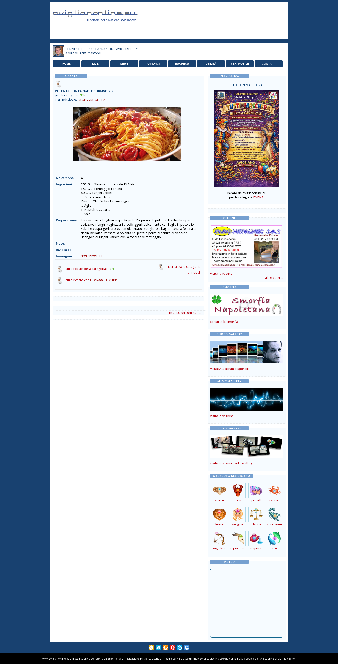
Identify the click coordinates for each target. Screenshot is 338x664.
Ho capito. (289, 659)
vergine (238, 522)
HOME (66, 63)
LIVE (95, 63)
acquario (256, 546)
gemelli (256, 498)
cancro (274, 498)
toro (238, 498)
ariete (219, 498)
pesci (274, 546)
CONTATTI (269, 63)
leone (219, 522)
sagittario (219, 546)
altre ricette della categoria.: (90, 268)
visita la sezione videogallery (231, 463)
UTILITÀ (211, 63)
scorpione (274, 522)
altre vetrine (274, 277)
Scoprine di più (272, 659)
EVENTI (259, 197)
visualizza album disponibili (229, 368)
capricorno (238, 546)
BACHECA (182, 63)
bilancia (256, 522)
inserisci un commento (185, 312)
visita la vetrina (221, 273)
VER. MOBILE (240, 63)
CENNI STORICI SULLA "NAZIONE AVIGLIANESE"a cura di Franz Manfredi (101, 51)
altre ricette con (91, 280)
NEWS (124, 63)
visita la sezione (222, 416)
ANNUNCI (153, 63)
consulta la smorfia (224, 321)
